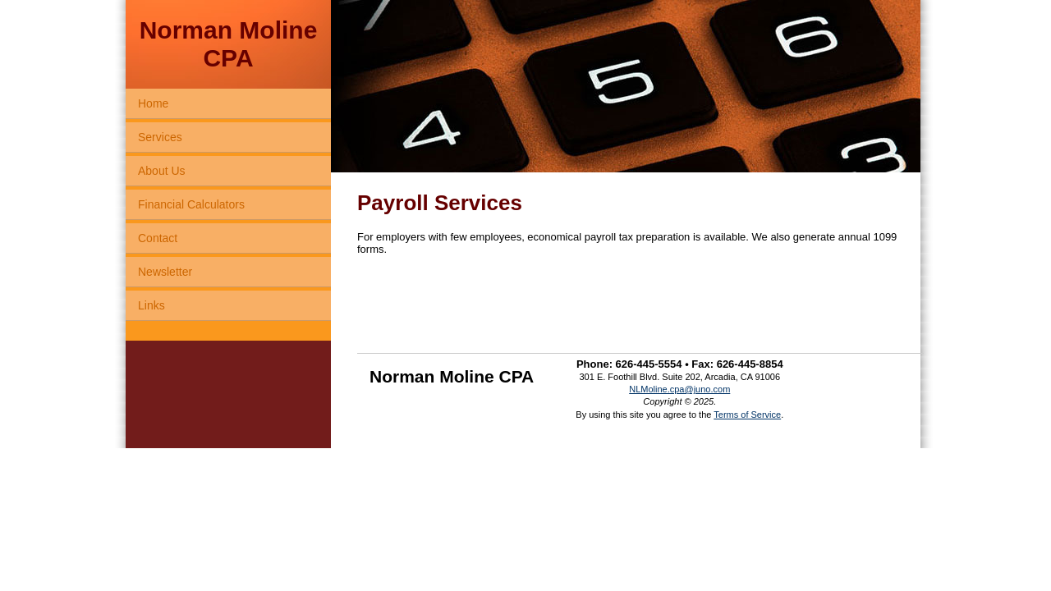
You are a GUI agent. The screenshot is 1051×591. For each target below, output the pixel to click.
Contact (157, 238)
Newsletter (165, 271)
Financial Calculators (191, 204)
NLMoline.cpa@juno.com (679, 389)
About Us (162, 170)
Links (151, 305)
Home (153, 103)
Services (160, 137)
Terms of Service (747, 414)
